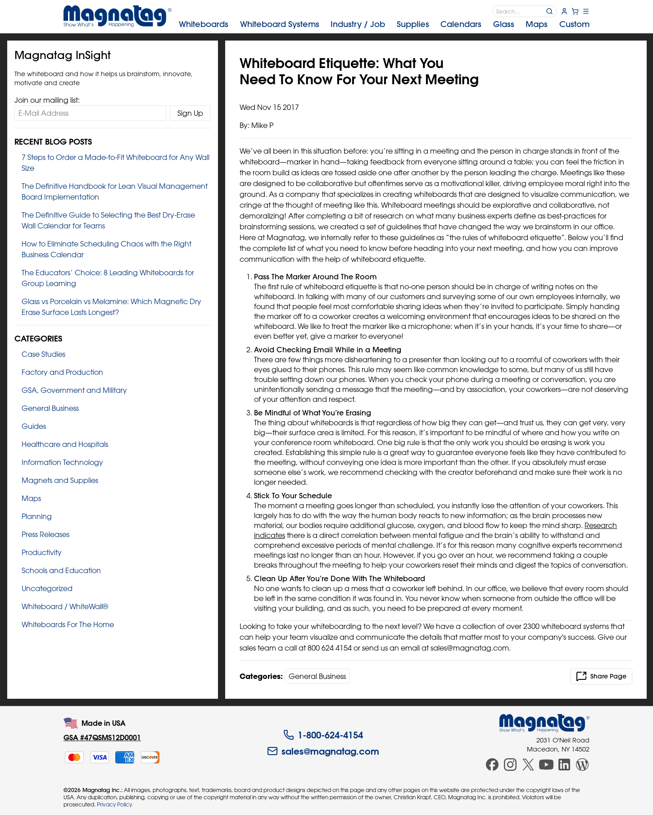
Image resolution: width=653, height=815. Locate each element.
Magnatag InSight (62, 55)
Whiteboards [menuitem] (203, 24)
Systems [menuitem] (279, 24)
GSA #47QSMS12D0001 (102, 737)
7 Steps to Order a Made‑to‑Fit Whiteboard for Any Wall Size (115, 163)
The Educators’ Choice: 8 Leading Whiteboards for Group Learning (108, 278)
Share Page (601, 676)
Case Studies (43, 354)
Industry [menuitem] (358, 24)
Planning (37, 516)
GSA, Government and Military (74, 390)
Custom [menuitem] (574, 24)
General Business (50, 408)
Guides (34, 426)
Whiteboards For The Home (68, 624)
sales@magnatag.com (323, 751)
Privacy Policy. (115, 804)
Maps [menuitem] (537, 24)
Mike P (262, 125)
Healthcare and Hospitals (65, 444)
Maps (31, 498)
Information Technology (62, 462)
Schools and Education (61, 570)
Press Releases (45, 534)
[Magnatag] (544, 723)
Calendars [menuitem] (460, 24)
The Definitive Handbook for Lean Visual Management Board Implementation (115, 191)
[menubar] (384, 24)
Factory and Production (62, 372)
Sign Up (190, 113)
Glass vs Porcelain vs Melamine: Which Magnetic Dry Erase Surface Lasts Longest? (111, 307)
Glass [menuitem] (503, 24)
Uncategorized (47, 588)
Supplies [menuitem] (413, 24)
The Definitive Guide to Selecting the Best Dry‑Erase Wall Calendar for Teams (108, 220)
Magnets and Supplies (60, 480)
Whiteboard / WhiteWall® (65, 606)
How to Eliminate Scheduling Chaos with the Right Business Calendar (106, 249)
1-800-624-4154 (323, 735)
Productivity (42, 552)
